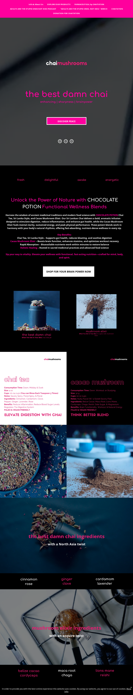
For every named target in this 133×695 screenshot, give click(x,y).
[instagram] (60, 141)
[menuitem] (36, 4)
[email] (66, 141)
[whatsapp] (71, 141)
